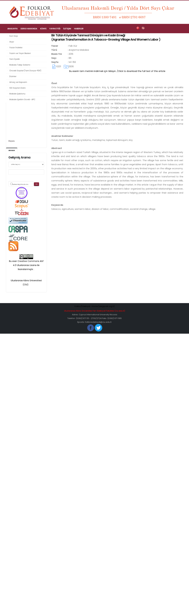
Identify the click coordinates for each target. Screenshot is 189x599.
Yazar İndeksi (15, 47)
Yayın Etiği (54, 28)
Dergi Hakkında (29, 28)
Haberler (79, 28)
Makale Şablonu (17, 93)
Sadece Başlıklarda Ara (20, 184)
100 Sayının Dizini (17, 88)
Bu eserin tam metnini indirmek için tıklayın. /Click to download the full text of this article (117, 71)
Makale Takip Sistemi (19, 64)
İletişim (67, 28)
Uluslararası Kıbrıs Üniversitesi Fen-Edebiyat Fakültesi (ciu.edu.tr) (94, 310)
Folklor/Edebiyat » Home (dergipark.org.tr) (94, 306)
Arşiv (11, 41)
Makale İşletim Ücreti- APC (22, 99)
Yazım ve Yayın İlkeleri (20, 53)
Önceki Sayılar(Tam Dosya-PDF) (25, 70)
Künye (43, 28)
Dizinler (12, 76)
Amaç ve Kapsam (18, 82)
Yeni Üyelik (14, 59)
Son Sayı (13, 36)
